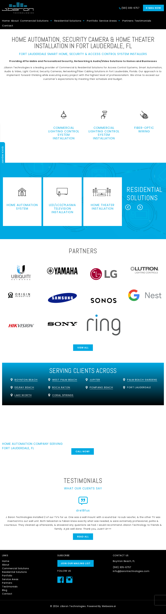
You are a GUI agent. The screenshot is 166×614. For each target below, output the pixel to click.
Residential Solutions (67, 20)
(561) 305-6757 (130, 8)
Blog (4, 590)
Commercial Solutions (34, 20)
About (15, 20)
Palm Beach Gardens (142, 379)
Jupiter (95, 379)
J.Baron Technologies (73, 606)
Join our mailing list (75, 563)
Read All (83, 536)
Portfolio (92, 20)
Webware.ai (109, 606)
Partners (127, 20)
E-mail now (153, 8)
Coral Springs (63, 395)
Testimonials (143, 20)
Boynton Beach (26, 379)
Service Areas (108, 20)
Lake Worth (23, 395)
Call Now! (83, 451)
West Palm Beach (64, 379)
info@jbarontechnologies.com (131, 571)
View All (83, 347)
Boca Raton (61, 387)
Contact (7, 25)
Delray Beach (24, 387)
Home (6, 20)
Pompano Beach (101, 387)
